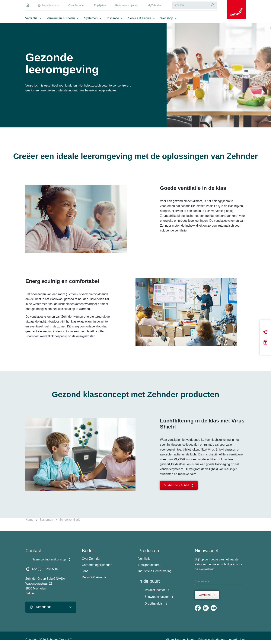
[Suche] (212, 5)
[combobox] (50, 607)
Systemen (90, 18)
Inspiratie (113, 18)
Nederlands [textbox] (43, 607)
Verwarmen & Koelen (61, 18)
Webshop (166, 18)
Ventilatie (31, 18)
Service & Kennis (139, 18)
